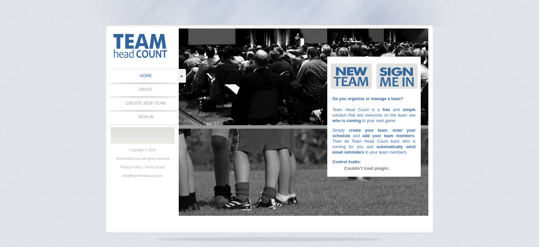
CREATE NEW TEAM (146, 103)
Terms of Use (154, 167)
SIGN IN (146, 117)
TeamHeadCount (128, 159)
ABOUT (146, 89)
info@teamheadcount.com (142, 176)
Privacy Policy (131, 167)
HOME (146, 75)
